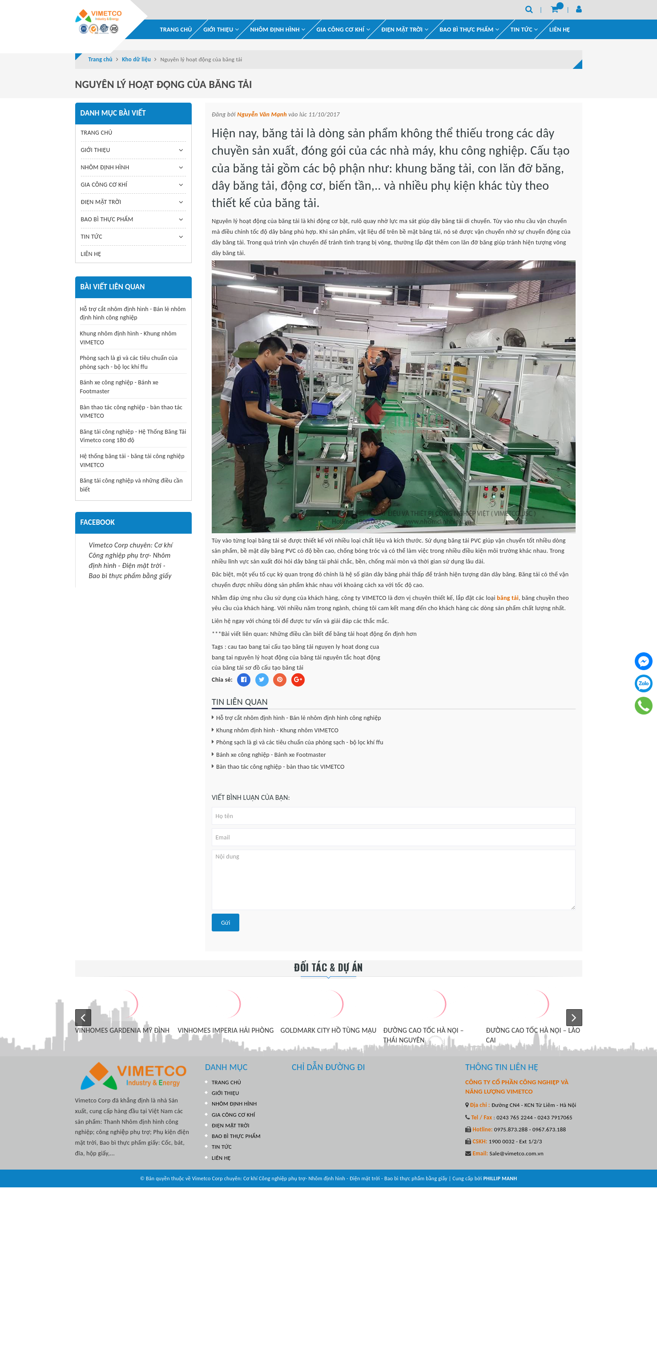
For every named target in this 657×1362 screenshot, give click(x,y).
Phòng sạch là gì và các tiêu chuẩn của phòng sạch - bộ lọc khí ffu (299, 742)
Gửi (225, 923)
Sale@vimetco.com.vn (516, 1153)
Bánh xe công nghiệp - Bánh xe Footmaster (271, 755)
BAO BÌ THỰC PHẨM (469, 29)
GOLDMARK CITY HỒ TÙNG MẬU (329, 1030)
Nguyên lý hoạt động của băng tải (256, 221)
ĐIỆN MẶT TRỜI (404, 29)
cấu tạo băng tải (292, 647)
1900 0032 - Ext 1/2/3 (515, 1141)
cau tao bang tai (249, 647)
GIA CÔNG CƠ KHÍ (343, 29)
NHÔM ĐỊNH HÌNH (278, 29)
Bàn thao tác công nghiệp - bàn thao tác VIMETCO (280, 767)
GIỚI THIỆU (221, 29)
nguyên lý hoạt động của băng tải (278, 657)
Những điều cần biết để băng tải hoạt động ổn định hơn (343, 634)
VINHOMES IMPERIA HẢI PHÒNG (226, 1030)
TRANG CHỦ (176, 29)
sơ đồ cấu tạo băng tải (274, 667)
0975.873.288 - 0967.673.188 (529, 1129)
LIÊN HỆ (559, 29)
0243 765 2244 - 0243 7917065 (533, 1117)
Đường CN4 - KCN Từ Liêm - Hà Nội (533, 1105)
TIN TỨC (91, 236)
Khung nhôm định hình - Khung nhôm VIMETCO (277, 730)
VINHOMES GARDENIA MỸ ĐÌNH (122, 1030)
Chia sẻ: (222, 679)
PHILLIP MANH (500, 1178)
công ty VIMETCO (364, 598)
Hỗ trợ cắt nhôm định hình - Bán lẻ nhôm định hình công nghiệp (298, 718)
